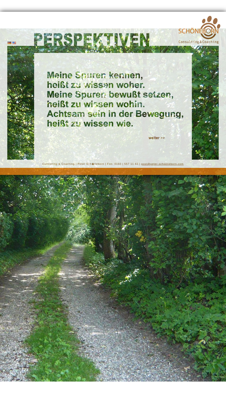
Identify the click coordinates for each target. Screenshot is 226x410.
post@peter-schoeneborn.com (162, 163)
